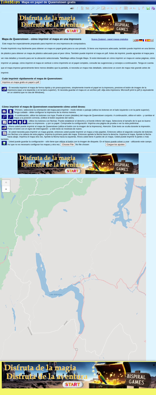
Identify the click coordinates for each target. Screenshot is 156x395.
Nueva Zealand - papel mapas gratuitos (109, 39)
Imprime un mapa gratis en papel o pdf (20, 82)
